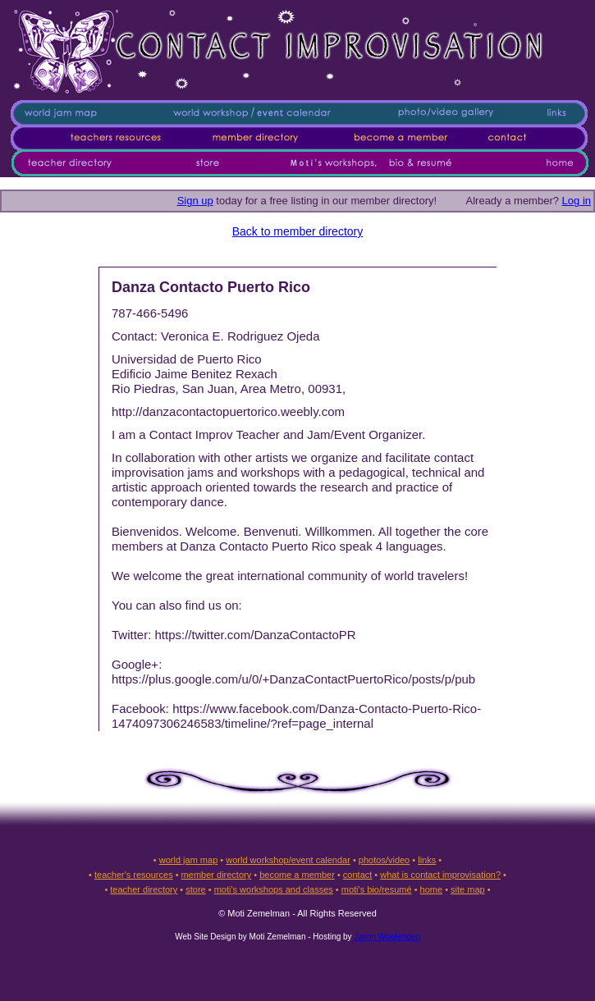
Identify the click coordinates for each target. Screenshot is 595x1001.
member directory (216, 875)
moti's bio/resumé (376, 889)
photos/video (384, 860)
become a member (297, 875)
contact (357, 875)
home (431, 889)
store (195, 889)
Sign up (195, 200)
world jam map (188, 860)
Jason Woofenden (386, 936)
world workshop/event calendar (288, 860)
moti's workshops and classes (273, 889)
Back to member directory (298, 231)
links (427, 860)
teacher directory (143, 889)
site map (468, 889)
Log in (576, 200)
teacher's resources (133, 875)
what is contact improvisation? (440, 875)
